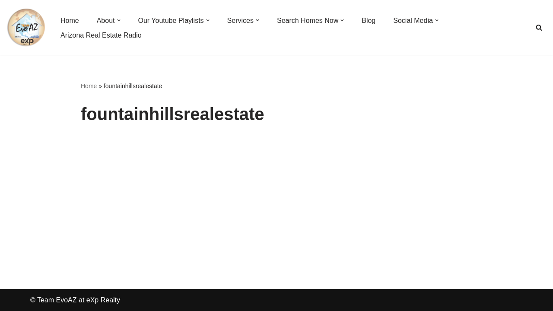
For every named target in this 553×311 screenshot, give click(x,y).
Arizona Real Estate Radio (101, 35)
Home (89, 86)
